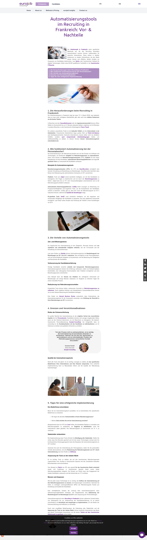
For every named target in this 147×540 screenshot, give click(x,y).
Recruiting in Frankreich (72, 498)
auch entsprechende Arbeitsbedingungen (75, 137)
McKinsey (73, 452)
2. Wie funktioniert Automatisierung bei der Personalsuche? (70, 71)
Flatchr (60, 467)
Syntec (78, 61)
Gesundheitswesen (66, 123)
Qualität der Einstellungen (74, 192)
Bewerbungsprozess (91, 179)
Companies (42, 4)
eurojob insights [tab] (69, 10)
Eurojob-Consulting (75, 322)
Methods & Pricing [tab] (52, 10)
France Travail (85, 127)
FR (100, 4)
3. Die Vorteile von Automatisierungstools (63, 73)
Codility (74, 186)
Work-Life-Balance (93, 133)
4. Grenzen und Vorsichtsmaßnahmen (62, 75)
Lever (68, 424)
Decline (73, 533)
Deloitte (63, 253)
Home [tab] (29, 10)
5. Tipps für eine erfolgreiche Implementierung (65, 76)
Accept (73, 528)
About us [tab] (38, 10)
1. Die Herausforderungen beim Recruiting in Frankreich (69, 70)
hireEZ (62, 196)
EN (139, 4)
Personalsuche (62, 318)
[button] (142, 535)
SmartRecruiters (84, 169)
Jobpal (62, 177)
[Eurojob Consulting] (25, 4)
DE (120, 4)
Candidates (56, 4)
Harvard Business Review (67, 296)
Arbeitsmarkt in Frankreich (79, 49)
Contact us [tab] (83, 10)
